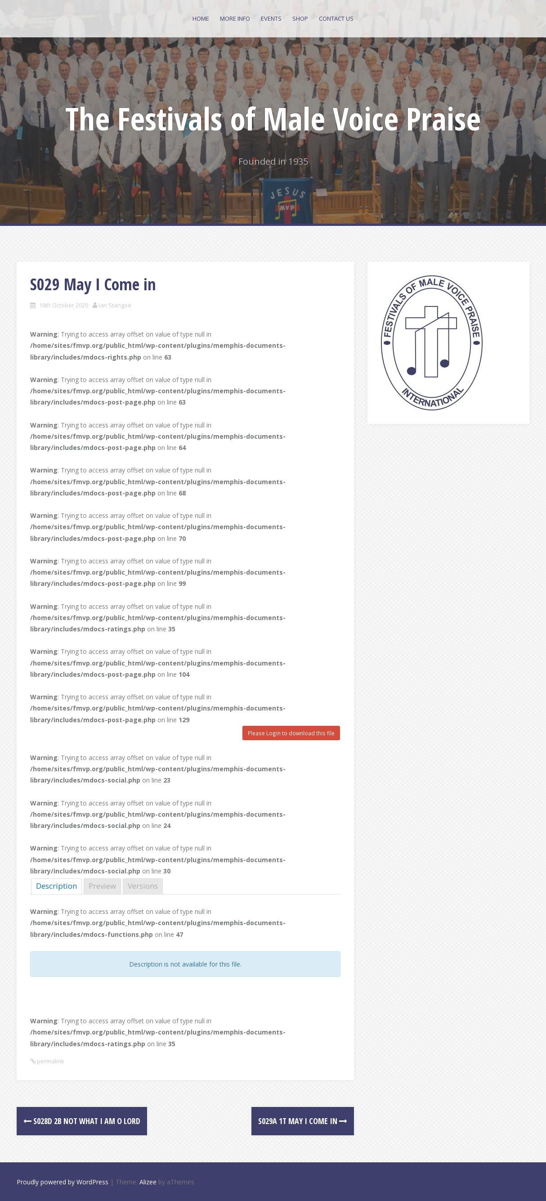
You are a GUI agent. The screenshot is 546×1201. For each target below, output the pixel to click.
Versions (143, 886)
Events (271, 18)
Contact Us (336, 18)
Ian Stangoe (114, 305)
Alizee (148, 1182)
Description (56, 886)
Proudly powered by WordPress (62, 1182)
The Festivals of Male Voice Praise (273, 118)
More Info (235, 18)
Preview (102, 886)
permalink (50, 1061)
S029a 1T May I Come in (302, 1121)
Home (200, 18)
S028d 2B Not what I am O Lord (81, 1121)
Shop (300, 18)
